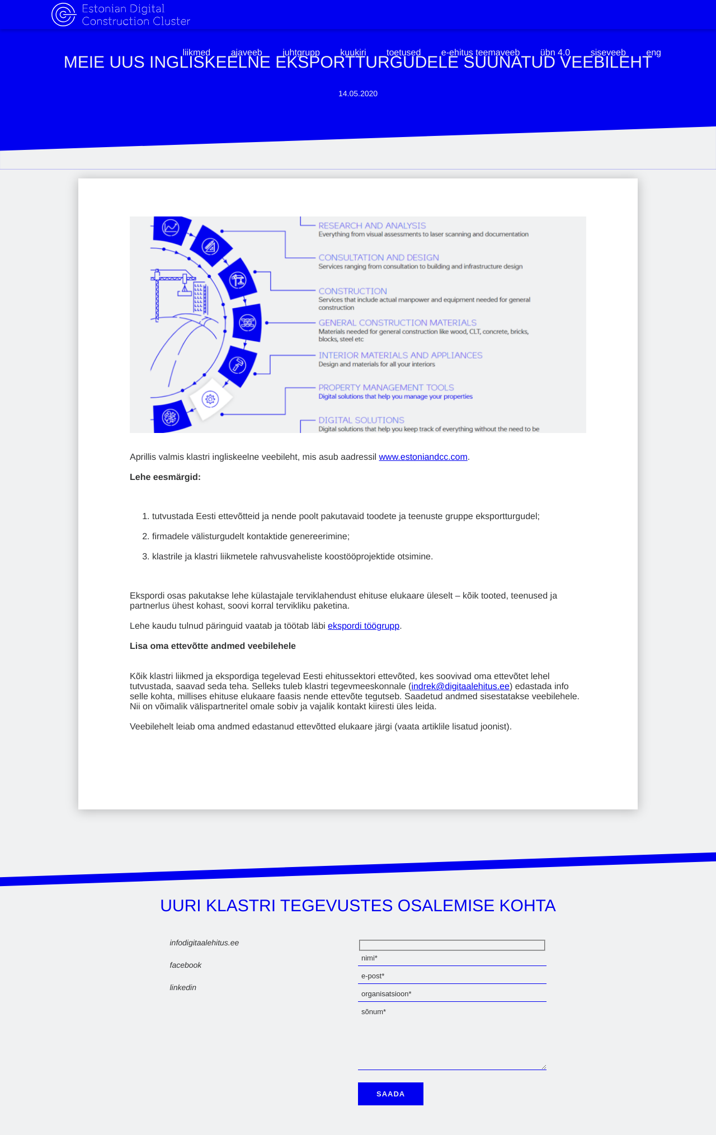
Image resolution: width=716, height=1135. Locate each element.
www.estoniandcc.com (423, 457)
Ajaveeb (246, 53)
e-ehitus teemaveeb (480, 53)
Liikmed (196, 53)
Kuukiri (353, 53)
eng (653, 53)
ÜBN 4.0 (555, 53)
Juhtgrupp (301, 53)
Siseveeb (608, 53)
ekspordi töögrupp (363, 626)
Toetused (404, 53)
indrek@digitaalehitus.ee (460, 686)
